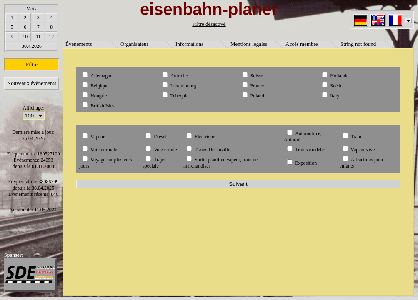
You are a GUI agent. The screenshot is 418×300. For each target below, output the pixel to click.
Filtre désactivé (209, 24)
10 (25, 37)
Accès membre (301, 44)
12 (51, 37)
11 (38, 37)
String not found (358, 44)
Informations (189, 44)
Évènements (78, 44)
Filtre (32, 64)
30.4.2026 (32, 46)
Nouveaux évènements (31, 83)
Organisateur (134, 44)
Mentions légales (248, 44)
